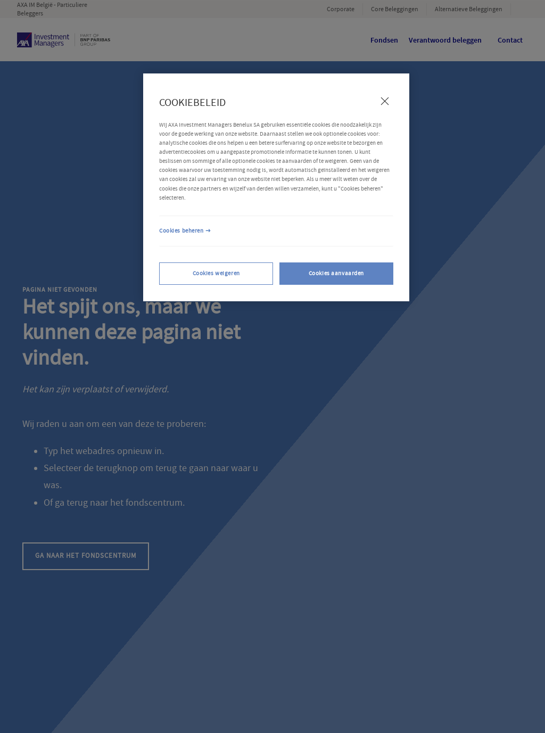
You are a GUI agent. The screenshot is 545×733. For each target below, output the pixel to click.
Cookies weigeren (216, 273)
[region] (276, 187)
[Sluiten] (385, 101)
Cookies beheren (181, 231)
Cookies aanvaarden (336, 273)
